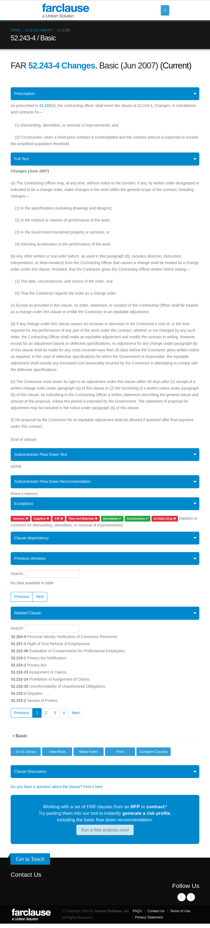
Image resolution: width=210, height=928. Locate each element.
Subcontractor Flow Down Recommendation (55, 483)
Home (16, 30)
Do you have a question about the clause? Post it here (57, 791)
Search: (45, 577)
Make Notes (88, 755)
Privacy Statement (149, 922)
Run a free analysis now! (105, 834)
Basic (21, 739)
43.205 (45, 106)
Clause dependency (32, 540)
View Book (57, 755)
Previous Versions (31, 561)
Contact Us (26, 878)
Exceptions (24, 506)
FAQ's (137, 915)
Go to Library (26, 755)
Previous (21, 600)
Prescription (25, 94)
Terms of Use (180, 915)
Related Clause (28, 617)
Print (120, 755)
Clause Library (39, 30)
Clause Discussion (31, 775)
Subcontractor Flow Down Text (42, 455)
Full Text (22, 159)
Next (40, 600)
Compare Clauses (153, 755)
